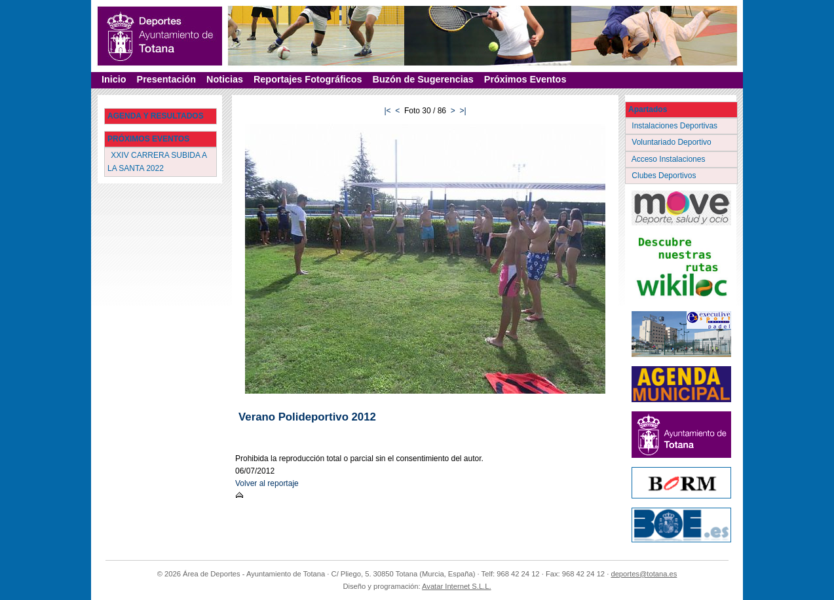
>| (462, 110)
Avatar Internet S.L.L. (456, 586)
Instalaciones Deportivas (676, 125)
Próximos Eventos (525, 79)
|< (387, 110)
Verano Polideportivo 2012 (307, 417)
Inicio (114, 79)
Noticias (224, 79)
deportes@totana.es (644, 574)
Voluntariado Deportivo (672, 142)
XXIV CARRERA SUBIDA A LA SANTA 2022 (157, 161)
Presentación (166, 79)
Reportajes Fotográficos (308, 79)
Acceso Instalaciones (670, 159)
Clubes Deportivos (665, 175)
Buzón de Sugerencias (423, 79)
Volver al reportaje (267, 483)
